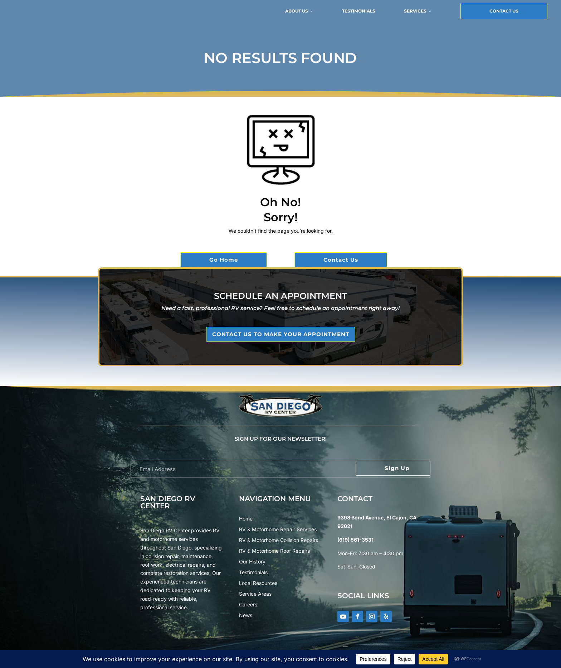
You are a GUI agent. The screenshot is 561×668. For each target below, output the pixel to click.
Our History (252, 562)
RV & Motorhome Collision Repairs (278, 540)
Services (357, 17)
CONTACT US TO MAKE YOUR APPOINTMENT (280, 334)
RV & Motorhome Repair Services (278, 529)
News (245, 615)
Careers (248, 605)
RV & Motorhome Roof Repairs (274, 551)
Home (246, 519)
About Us (238, 17)
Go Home (223, 259)
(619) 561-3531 (355, 540)
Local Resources (258, 583)
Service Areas (255, 594)
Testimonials (297, 17)
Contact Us (442, 17)
